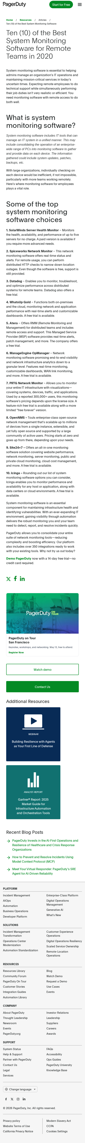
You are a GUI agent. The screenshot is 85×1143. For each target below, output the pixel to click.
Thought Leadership (15, 1018)
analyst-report (33, 791)
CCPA (50, 1126)
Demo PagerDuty (18, 558)
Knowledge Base (56, 1070)
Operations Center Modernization (14, 943)
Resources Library (14, 971)
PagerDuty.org (11, 1033)
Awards (51, 1033)
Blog (49, 971)
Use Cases (53, 986)
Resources (26, 19)
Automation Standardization (20, 950)
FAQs (49, 1049)
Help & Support (12, 1054)
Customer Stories (14, 986)
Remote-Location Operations (57, 953)
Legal (6, 1070)
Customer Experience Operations (59, 933)
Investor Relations (57, 1012)
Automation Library (15, 997)
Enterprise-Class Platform (62, 895)
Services (8, 1075)
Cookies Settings (57, 1131)
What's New (53, 915)
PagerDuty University (59, 1065)
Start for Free (61, 4)
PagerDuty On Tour (14, 981)
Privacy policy (11, 1121)
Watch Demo (54, 976)
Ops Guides (53, 1059)
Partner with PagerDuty (17, 1059)
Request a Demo (56, 981)
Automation (10, 906)
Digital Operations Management (57, 902)
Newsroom (10, 1023)
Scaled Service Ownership (62, 946)
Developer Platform (15, 916)
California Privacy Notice (18, 1131)
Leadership (53, 1018)
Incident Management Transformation (16, 933)
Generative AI (54, 910)
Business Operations (15, 911)
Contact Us (42, 687)
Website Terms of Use (16, 1126)
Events (50, 992)
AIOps (7, 900)
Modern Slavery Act (58, 1121)
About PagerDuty (13, 1012)
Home (9, 19)
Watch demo (43, 669)
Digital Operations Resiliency (64, 941)
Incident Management (16, 895)
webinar (33, 734)
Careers (51, 1028)
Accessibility (54, 1054)
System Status (12, 1049)
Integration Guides (14, 992)
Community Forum (14, 976)
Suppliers (52, 1023)
